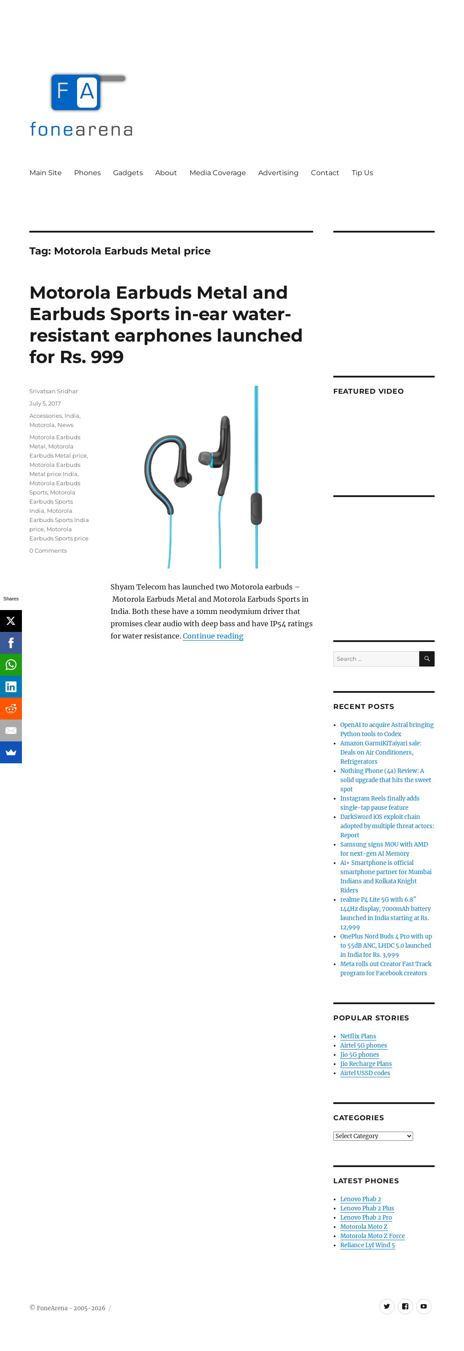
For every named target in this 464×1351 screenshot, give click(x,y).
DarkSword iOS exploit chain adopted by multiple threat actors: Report (387, 826)
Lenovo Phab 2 (360, 1199)
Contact (325, 173)
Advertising (278, 173)
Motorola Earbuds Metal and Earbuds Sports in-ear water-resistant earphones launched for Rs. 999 (166, 324)
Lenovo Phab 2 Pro (366, 1217)
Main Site (45, 173)
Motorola (42, 424)
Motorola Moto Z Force (372, 1236)
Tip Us (362, 173)
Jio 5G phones (359, 1054)
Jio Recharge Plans (366, 1064)
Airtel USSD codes (365, 1073)
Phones (87, 173)
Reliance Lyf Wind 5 (367, 1245)
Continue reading (213, 635)
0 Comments (48, 550)
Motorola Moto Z (364, 1227)
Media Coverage (217, 173)
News (65, 424)
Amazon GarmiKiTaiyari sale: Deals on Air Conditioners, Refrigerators (380, 752)
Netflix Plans (358, 1036)
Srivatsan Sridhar (53, 391)
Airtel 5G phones (363, 1045)
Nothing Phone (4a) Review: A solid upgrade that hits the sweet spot (385, 780)
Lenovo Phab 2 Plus (367, 1208)
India (71, 415)
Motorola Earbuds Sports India (52, 501)
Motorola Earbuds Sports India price (59, 520)
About (166, 173)
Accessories (45, 415)
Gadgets (128, 173)
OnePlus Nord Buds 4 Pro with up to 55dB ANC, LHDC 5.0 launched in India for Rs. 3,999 (386, 946)
